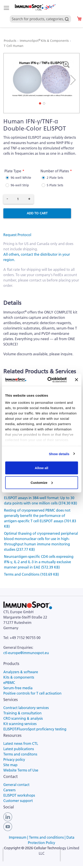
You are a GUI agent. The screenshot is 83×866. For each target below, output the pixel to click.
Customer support (18, 800)
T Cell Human (13, 46)
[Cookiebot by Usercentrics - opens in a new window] (49, 380)
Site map (10, 765)
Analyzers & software (20, 672)
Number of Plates (55, 171)
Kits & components (18, 677)
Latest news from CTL (20, 743)
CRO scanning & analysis (23, 718)
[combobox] (40, 14)
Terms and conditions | (47, 837)
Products (10, 41)
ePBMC (9, 682)
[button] (73, 80)
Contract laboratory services (26, 707)
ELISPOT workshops (19, 795)
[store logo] (35, 7)
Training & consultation (22, 713)
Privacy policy (14, 759)
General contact (16, 784)
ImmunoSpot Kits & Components (44, 41)
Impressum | (19, 837)
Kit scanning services (20, 723)
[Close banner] (76, 379)
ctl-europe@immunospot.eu (26, 653)
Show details (59, 454)
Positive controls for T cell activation (32, 693)
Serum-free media (18, 688)
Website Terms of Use (20, 770)
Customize (42, 482)
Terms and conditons (20, 754)
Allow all (41, 468)
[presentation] (31, 855)
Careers (9, 790)
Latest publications (18, 749)
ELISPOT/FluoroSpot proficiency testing (34, 729)
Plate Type (12, 171)
